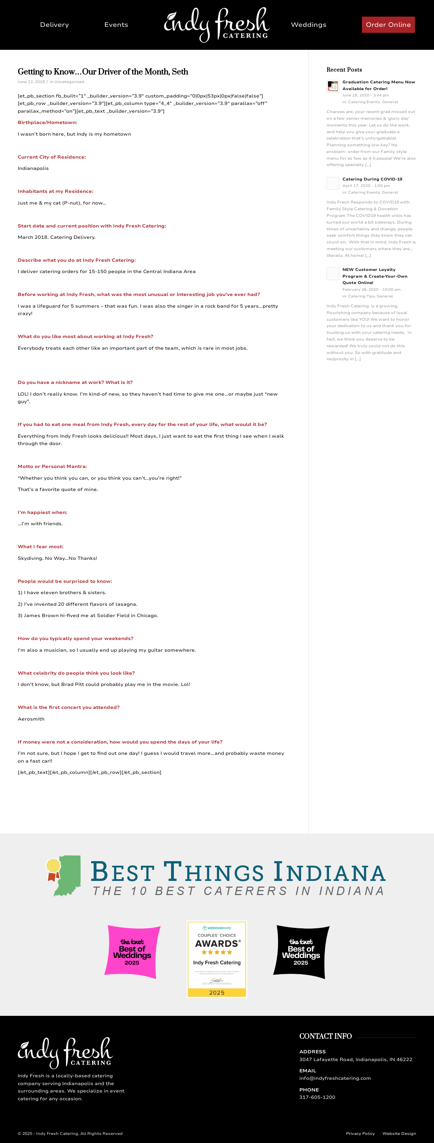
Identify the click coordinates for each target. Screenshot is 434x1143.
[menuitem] (54, 24)
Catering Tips (361, 296)
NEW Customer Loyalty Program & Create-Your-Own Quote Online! (374, 276)
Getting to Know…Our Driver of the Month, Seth (103, 72)
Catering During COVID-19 (372, 179)
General (390, 102)
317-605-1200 (317, 1097)
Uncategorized (69, 81)
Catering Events (364, 102)
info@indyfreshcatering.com (335, 1078)
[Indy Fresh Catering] (217, 24)
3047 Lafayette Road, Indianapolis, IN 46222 (355, 1059)
